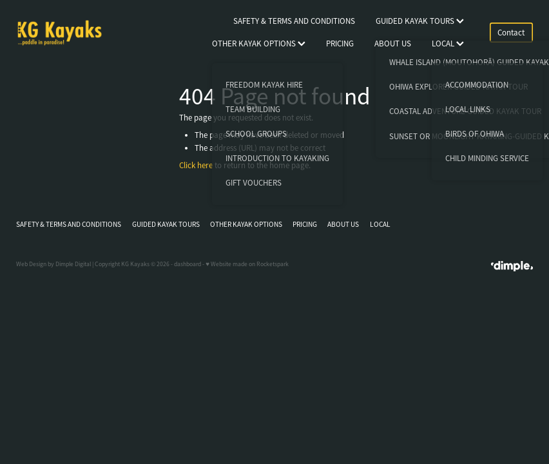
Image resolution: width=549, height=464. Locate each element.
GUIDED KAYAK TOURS (420, 20)
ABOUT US (392, 43)
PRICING (340, 43)
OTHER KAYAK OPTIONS (258, 43)
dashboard (187, 264)
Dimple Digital (73, 264)
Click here (196, 165)
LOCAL (448, 43)
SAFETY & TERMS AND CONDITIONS (294, 20)
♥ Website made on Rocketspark (247, 264)
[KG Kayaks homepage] (67, 33)
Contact (511, 32)
